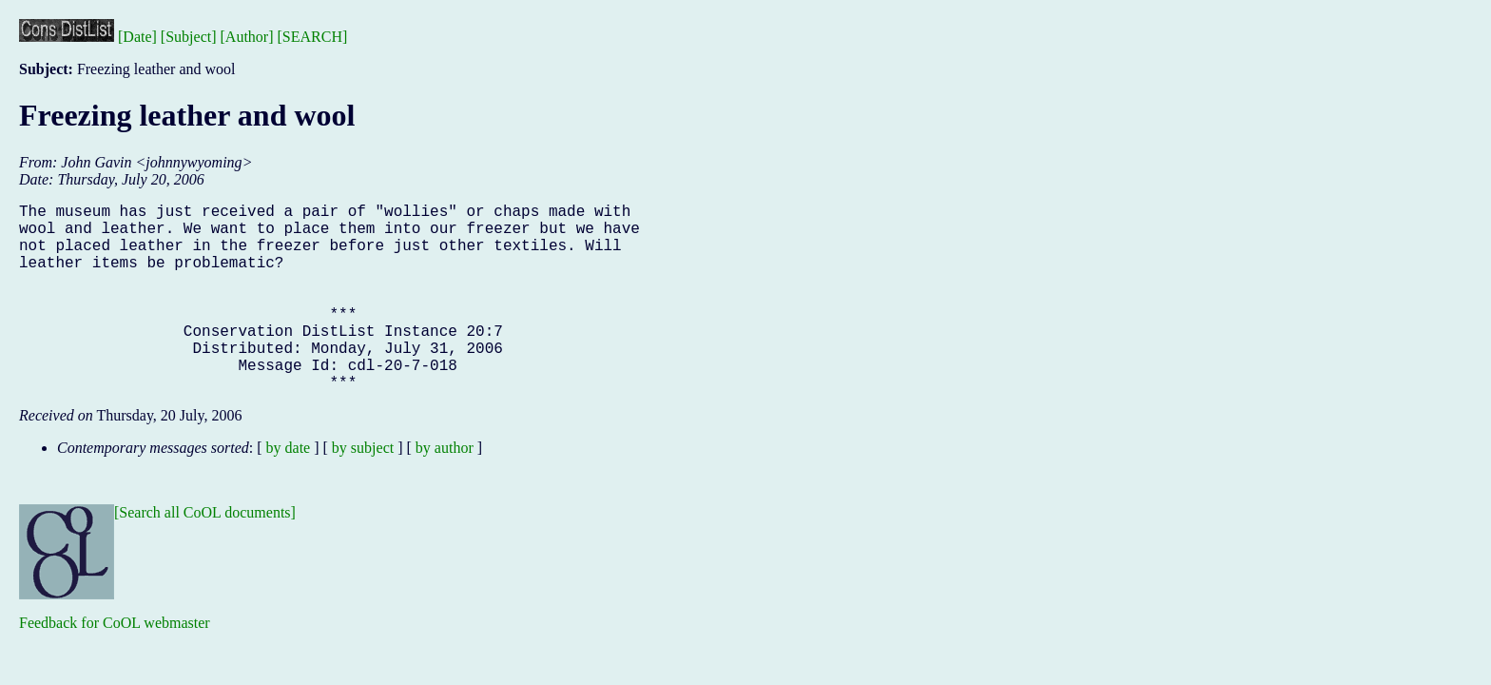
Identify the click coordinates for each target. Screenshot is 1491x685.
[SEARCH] (313, 37)
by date (288, 489)
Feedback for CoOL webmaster (114, 664)
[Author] (247, 37)
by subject (363, 489)
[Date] (137, 37)
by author (445, 489)
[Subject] (189, 37)
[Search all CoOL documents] (205, 554)
